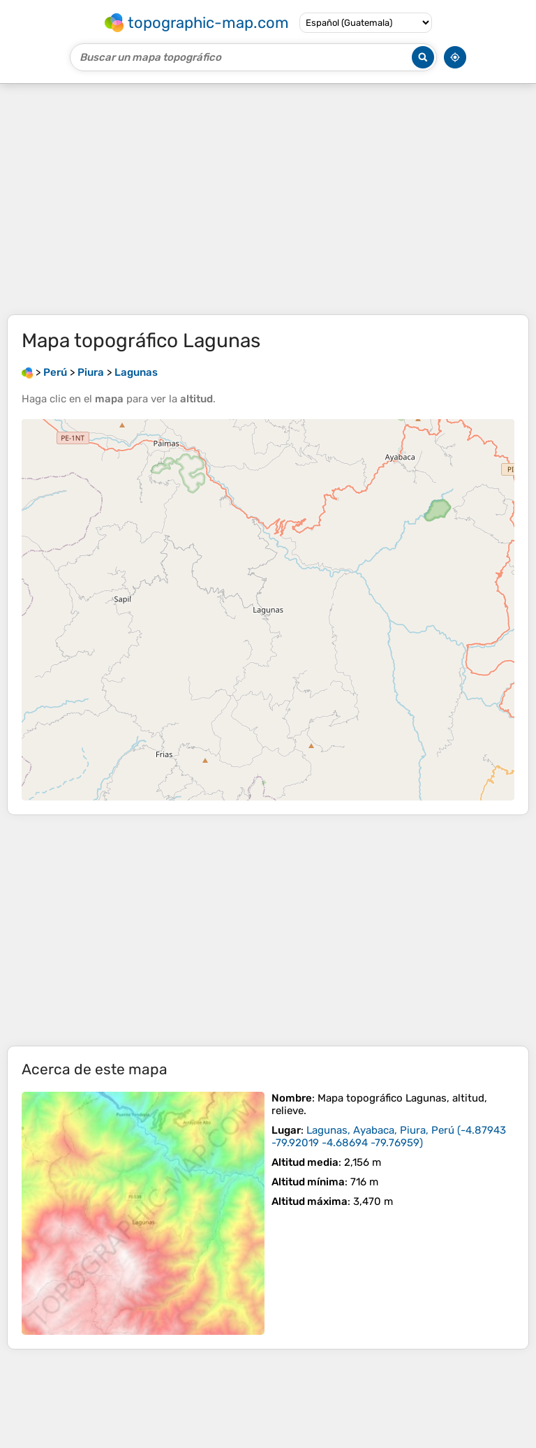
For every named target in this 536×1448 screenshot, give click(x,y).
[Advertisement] (268, 199)
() (388, 1136)
